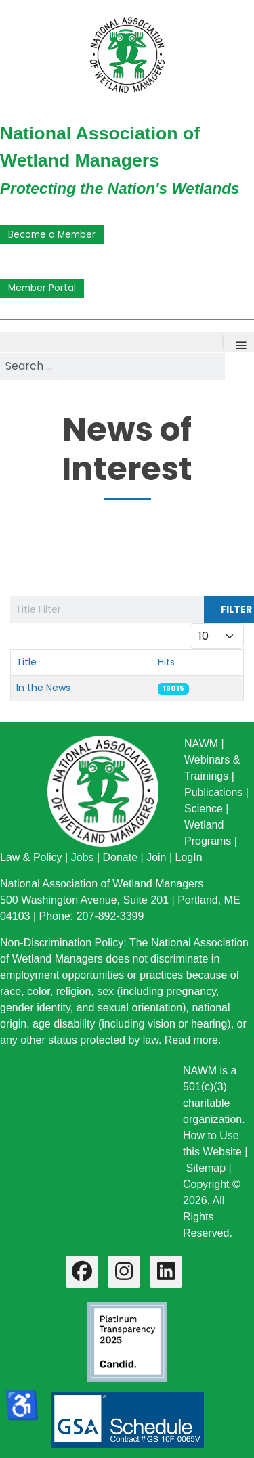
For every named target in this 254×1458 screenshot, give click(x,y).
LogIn (189, 857)
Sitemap (206, 1168)
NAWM (201, 743)
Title (26, 662)
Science (203, 808)
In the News (43, 687)
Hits (166, 662)
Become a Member (52, 234)
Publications (213, 792)
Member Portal (42, 288)
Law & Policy (31, 857)
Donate (119, 857)
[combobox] (112, 366)
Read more (191, 1040)
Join (156, 857)
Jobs (82, 857)
